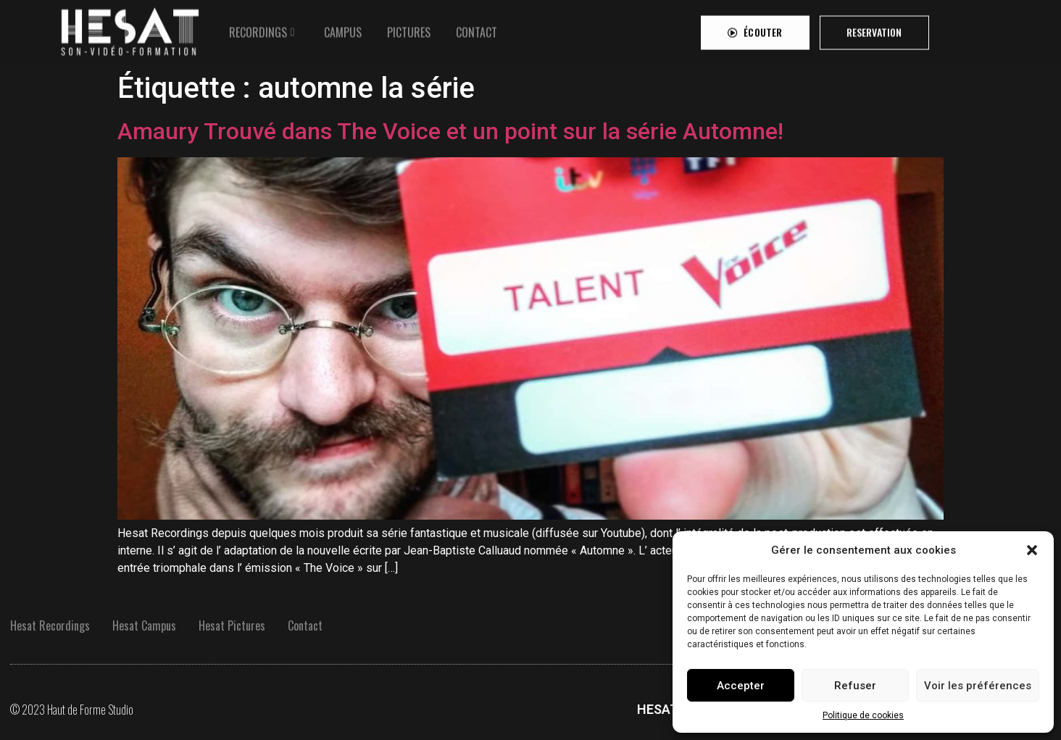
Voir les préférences (977, 685)
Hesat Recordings (50, 625)
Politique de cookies (863, 715)
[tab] (263, 28)
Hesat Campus (144, 625)
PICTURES (408, 28)
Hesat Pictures (232, 625)
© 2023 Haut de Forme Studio (71, 709)
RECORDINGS (258, 28)
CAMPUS (343, 28)
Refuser (855, 685)
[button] (1032, 550)
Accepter (741, 685)
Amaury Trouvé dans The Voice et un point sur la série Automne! (450, 131)
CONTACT (476, 28)
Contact (305, 625)
